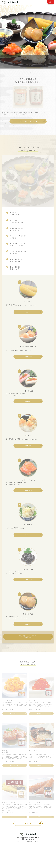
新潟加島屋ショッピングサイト (33, 841)
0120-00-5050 (30, 839)
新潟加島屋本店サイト (20, 841)
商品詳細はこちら (28, 312)
